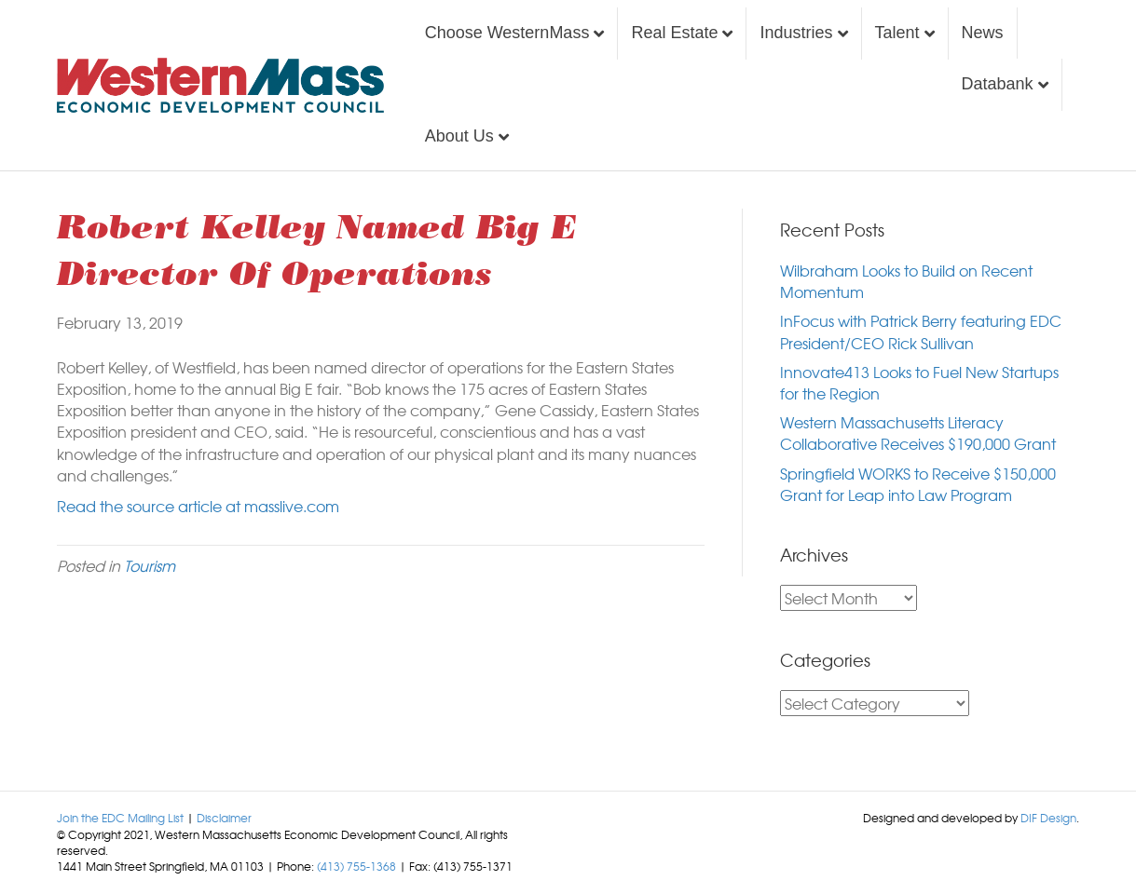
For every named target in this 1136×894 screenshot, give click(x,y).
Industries (796, 32)
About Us (459, 136)
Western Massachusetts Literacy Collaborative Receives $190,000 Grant (918, 432)
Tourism (149, 565)
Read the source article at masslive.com (198, 505)
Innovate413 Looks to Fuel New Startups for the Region (919, 382)
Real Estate (674, 32)
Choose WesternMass (507, 32)
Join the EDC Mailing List (120, 817)
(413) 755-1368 (356, 866)
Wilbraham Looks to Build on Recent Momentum (906, 281)
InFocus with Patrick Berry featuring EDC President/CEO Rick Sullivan (920, 331)
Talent (897, 32)
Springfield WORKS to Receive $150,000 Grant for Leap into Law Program (918, 484)
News (983, 32)
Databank (997, 83)
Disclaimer (224, 817)
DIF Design (1048, 817)
